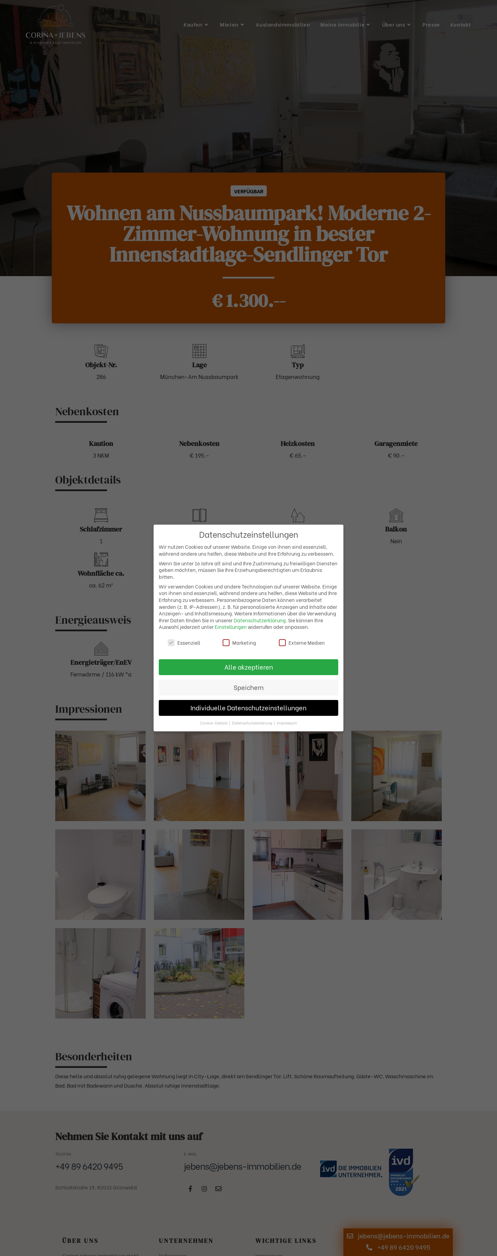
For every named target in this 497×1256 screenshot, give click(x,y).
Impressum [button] (287, 723)
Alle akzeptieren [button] (248, 666)
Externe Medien (302, 642)
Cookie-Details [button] (214, 723)
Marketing (239, 642)
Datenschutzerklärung (260, 620)
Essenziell (184, 642)
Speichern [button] (249, 687)
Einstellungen (231, 626)
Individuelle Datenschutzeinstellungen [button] (248, 707)
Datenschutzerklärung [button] (252, 723)
